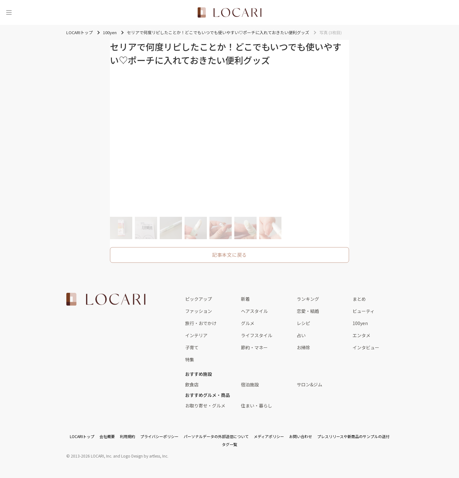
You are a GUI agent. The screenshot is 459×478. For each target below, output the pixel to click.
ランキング (308, 299)
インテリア (196, 335)
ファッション (198, 311)
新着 (245, 299)
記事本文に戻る (229, 254)
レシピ (303, 323)
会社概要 (107, 436)
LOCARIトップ (82, 436)
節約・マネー (254, 347)
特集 (189, 359)
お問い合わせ (300, 436)
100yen (360, 323)
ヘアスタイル (254, 311)
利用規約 (127, 436)
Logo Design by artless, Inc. (144, 456)
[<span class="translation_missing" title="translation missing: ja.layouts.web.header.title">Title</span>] (229, 12)
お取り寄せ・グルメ (205, 405)
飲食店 (192, 384)
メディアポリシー (269, 436)
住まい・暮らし (256, 405)
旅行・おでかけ (200, 323)
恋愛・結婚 (308, 311)
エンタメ (361, 335)
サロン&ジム (309, 384)
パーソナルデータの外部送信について (216, 436)
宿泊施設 (250, 384)
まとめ (359, 299)
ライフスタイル (256, 335)
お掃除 (303, 347)
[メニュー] (9, 12)
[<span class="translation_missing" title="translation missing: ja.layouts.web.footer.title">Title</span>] (105, 299)
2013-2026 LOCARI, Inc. (91, 456)
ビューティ (364, 311)
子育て (192, 347)
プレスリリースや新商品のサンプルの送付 (353, 436)
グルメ (247, 323)
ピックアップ (198, 299)
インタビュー (366, 347)
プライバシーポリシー (159, 436)
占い (301, 335)
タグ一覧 (229, 444)
